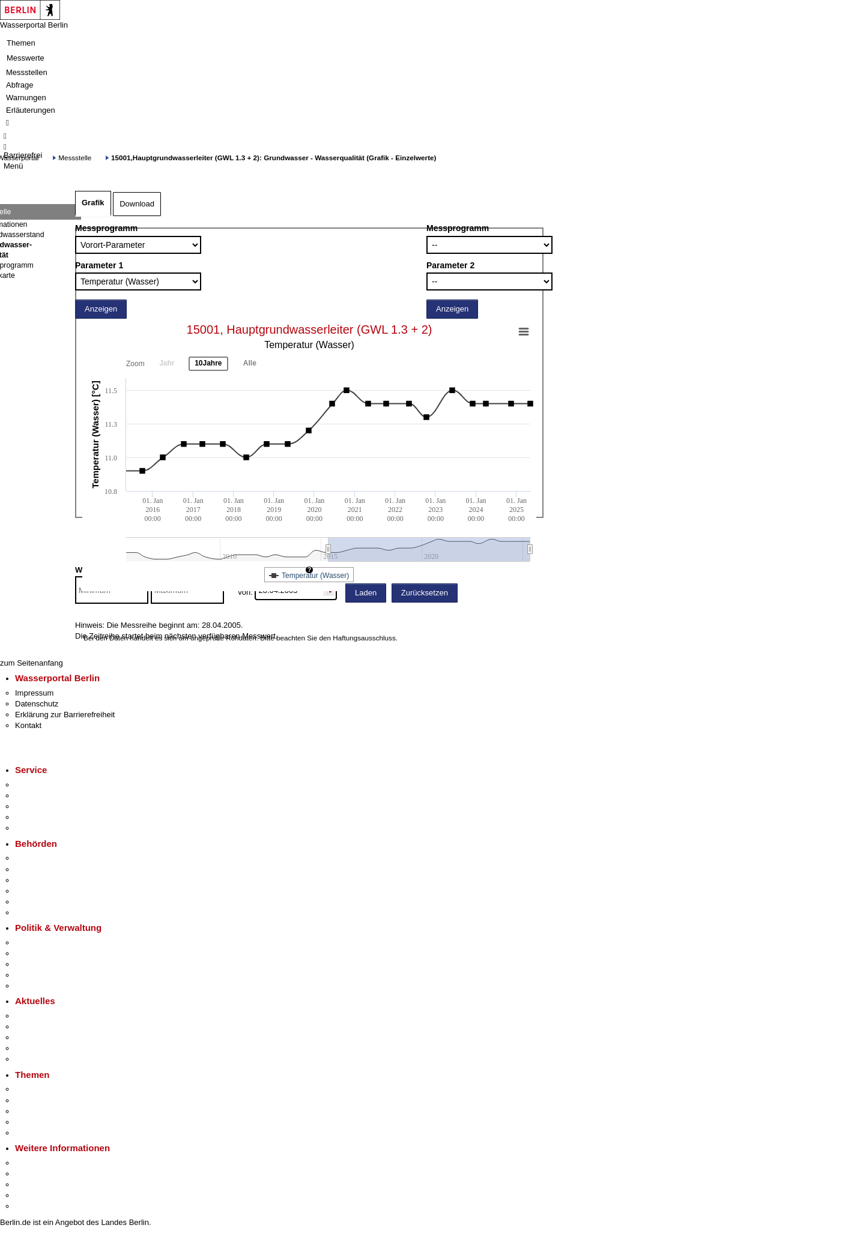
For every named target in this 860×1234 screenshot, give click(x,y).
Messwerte (25, 57)
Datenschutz (36, 703)
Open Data (34, 975)
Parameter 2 (450, 265)
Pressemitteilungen (48, 1015)
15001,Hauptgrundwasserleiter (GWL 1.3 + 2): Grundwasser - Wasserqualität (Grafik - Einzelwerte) (273, 157)
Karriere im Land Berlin (55, 953)
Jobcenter (32, 901)
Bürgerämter (36, 890)
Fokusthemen (38, 1089)
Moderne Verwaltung (50, 1111)
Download (137, 203)
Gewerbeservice (43, 827)
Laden (366, 592)
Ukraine (28, 1048)
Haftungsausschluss (364, 638)
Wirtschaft (32, 1184)
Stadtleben (33, 1195)
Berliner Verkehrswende (56, 1100)
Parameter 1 (99, 265)
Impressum (34, 692)
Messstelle (74, 157)
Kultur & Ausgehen (47, 1162)
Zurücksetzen (424, 592)
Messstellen (26, 72)
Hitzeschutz (35, 1059)
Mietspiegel (35, 1122)
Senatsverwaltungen (50, 869)
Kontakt (28, 725)
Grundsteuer (36, 1132)
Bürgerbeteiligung (45, 964)
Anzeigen (101, 308)
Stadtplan (31, 1206)
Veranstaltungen (43, 1037)
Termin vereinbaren (48, 795)
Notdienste (33, 817)
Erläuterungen (30, 110)
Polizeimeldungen (46, 1026)
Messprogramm (106, 228)
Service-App (36, 784)
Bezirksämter (38, 880)
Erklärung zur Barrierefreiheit (65, 714)
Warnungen (26, 97)
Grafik (93, 202)
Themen (21, 42)
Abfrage (20, 84)
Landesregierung (44, 942)
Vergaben (32, 985)
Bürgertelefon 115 (46, 806)
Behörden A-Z (39, 857)
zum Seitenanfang (31, 662)
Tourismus (32, 1173)
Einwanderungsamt (48, 912)
